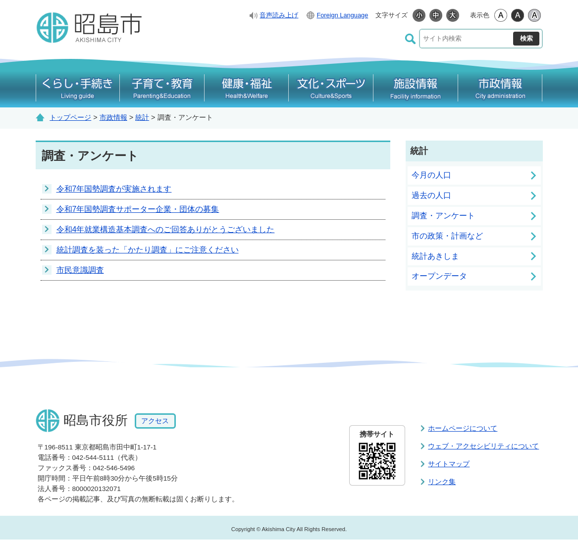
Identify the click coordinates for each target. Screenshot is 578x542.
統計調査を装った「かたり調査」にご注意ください (147, 250)
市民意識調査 (80, 270)
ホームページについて (462, 428)
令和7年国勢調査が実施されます (114, 189)
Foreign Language (342, 15)
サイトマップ (449, 464)
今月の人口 (431, 175)
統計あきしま (435, 256)
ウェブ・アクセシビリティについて (483, 446)
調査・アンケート (443, 215)
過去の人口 (431, 195)
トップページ (70, 117)
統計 (142, 117)
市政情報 (113, 117)
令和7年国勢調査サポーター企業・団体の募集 (137, 209)
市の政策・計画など (447, 236)
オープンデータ (439, 276)
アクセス (155, 421)
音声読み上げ (279, 15)
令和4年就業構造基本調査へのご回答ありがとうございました (165, 229)
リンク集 (442, 482)
